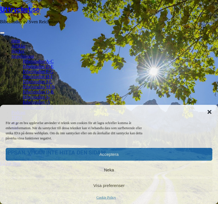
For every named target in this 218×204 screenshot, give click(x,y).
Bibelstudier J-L (37, 81)
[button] (209, 112)
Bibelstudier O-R (38, 92)
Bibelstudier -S (36, 102)
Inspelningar (22, 56)
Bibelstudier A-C (38, 61)
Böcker (17, 51)
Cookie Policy (106, 197)
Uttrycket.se (19, 10)
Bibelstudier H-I (37, 76)
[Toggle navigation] (2, 33)
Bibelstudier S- (36, 97)
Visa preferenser (109, 185)
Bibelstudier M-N (39, 86)
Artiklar (18, 46)
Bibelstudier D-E (38, 66)
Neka (109, 169)
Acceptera (109, 154)
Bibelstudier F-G (38, 71)
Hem (15, 41)
